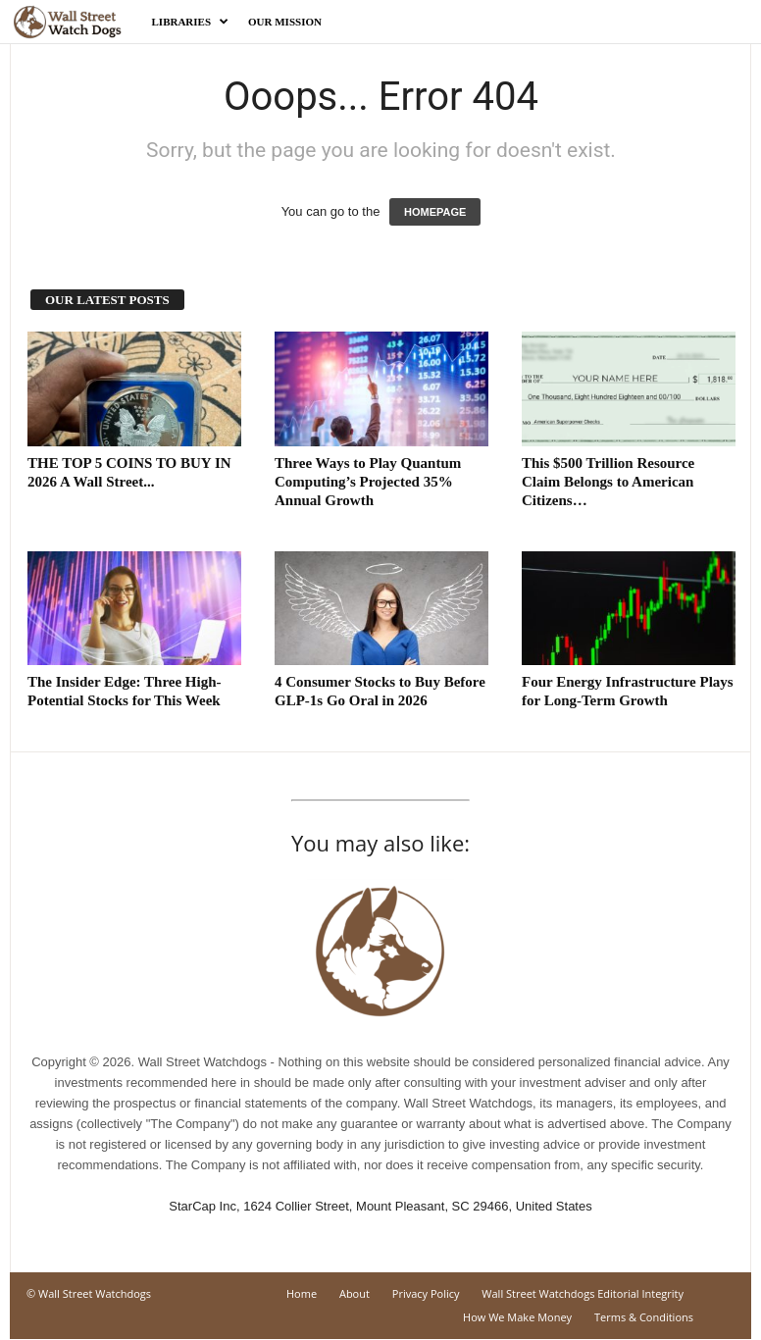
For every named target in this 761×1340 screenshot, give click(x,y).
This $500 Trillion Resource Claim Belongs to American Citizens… (608, 481)
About (354, 1293)
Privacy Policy (426, 1293)
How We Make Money (517, 1317)
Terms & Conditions (643, 1317)
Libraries (190, 21)
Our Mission (285, 21)
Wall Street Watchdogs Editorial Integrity (583, 1293)
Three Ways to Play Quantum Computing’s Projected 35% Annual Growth (368, 481)
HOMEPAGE (435, 212)
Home (301, 1293)
